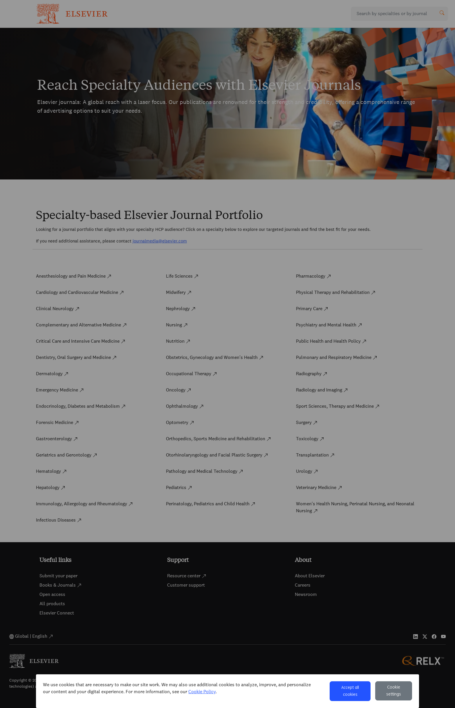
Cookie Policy (202, 692)
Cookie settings (393, 691)
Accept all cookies (350, 691)
